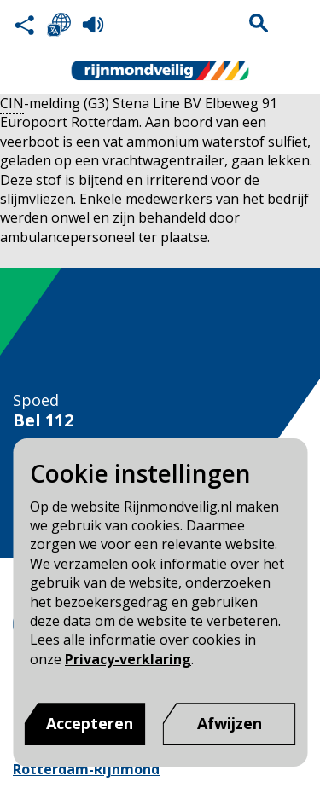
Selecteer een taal (59, 25)
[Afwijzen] (229, 724)
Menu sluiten (295, 23)
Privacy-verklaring (128, 659)
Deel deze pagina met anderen (25, 25)
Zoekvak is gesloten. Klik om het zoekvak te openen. (259, 23)
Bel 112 (43, 420)
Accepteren (89, 723)
